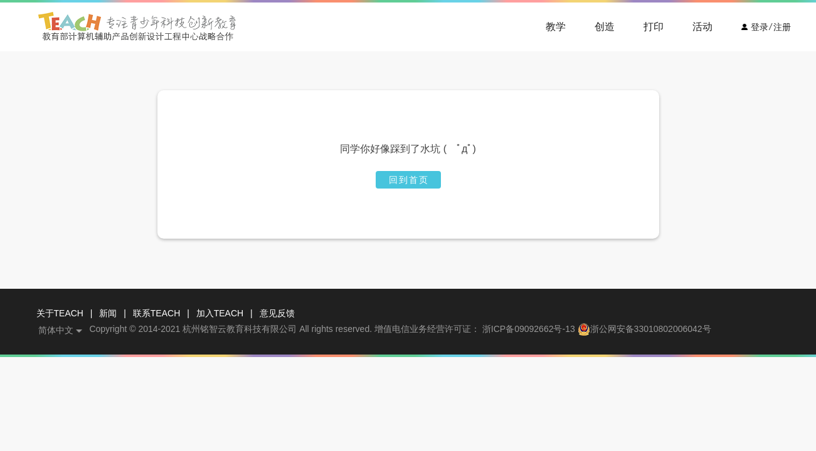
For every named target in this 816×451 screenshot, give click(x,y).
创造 (605, 26)
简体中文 (55, 330)
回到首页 (409, 180)
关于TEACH (59, 313)
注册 (782, 27)
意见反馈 (277, 313)
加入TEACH (219, 313)
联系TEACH (156, 313)
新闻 (108, 313)
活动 (702, 26)
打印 (654, 26)
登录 (759, 27)
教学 (556, 26)
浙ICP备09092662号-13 (528, 329)
